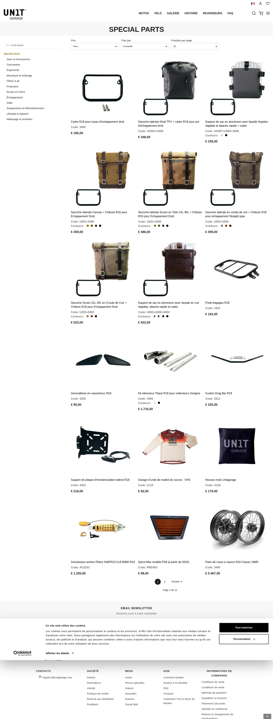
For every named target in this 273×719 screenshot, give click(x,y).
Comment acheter (173, 653)
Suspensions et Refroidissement (25, 108)
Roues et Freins (16, 91)
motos (144, 13)
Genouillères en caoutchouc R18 (91, 377)
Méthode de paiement (214, 668)
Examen (130, 674)
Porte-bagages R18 (217, 290)
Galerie (173, 13)
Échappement (15, 97)
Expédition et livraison (214, 673)
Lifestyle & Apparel (17, 113)
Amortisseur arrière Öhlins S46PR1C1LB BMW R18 (103, 537)
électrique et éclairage (19, 75)
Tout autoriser (244, 686)
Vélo (158, 13)
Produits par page (181, 40)
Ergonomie (13, 69)
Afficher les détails (57, 712)
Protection (12, 86)
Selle (9, 102)
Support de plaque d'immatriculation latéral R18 (100, 459)
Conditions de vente (213, 657)
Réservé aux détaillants (100, 674)
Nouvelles (130, 669)
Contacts (168, 669)
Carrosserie (13, 64)
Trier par (126, 40)
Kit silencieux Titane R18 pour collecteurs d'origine (169, 377)
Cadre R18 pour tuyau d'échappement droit (97, 117)
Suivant (176, 557)
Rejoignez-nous (176, 600)
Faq (230, 13)
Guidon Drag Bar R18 (218, 377)
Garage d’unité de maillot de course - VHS (164, 459)
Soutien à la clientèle (175, 658)
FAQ (165, 664)
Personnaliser (244, 697)
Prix (73, 40)
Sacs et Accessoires (18, 59)
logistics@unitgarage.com (57, 653)
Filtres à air (13, 80)
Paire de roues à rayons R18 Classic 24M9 (231, 537)
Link (161, 607)
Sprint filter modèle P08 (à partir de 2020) (163, 537)
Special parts (12, 53)
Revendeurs (212, 13)
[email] (138, 600)
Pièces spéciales (135, 658)
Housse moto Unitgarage (220, 459)
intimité (91, 664)
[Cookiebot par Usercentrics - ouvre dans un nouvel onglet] (22, 712)
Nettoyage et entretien (19, 119)
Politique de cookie (98, 669)
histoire (191, 13)
